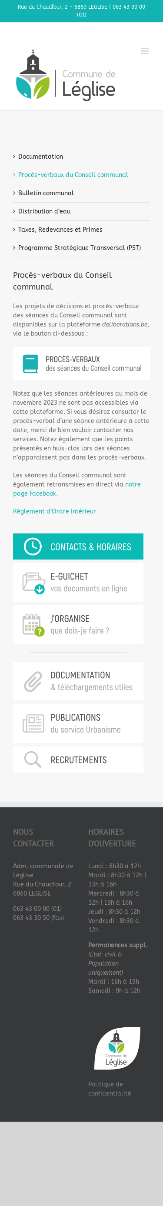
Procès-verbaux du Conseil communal (73, 175)
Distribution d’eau (44, 211)
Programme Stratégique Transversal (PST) (79, 248)
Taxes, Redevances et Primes (60, 229)
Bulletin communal (46, 193)
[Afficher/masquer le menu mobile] (145, 51)
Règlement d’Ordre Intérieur (54, 511)
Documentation (40, 156)
